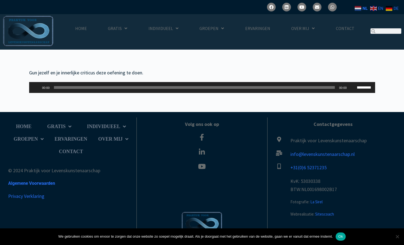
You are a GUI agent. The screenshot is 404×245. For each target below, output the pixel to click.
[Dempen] (353, 87)
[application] (202, 87)
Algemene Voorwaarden (31, 183)
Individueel (163, 28)
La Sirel (316, 201)
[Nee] (397, 236)
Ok (340, 236)
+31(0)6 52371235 (308, 167)
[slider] (194, 87)
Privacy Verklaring (26, 196)
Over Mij (303, 28)
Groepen (211, 28)
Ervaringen (257, 28)
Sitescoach (324, 214)
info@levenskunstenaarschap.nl (322, 154)
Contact (345, 28)
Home (81, 28)
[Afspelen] (36, 87)
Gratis (117, 28)
